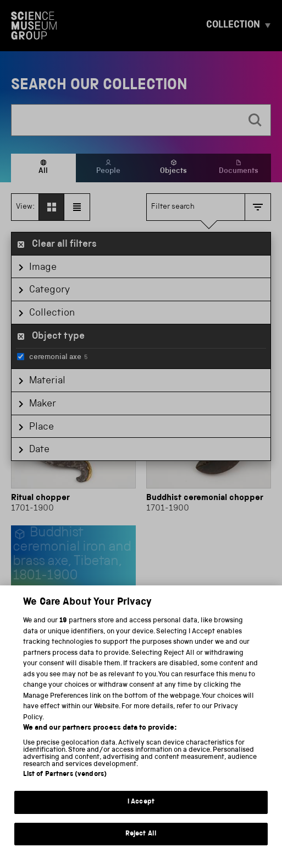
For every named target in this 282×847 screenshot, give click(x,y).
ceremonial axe (52, 357)
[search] (255, 120)
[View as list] (77, 207)
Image (43, 268)
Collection (52, 313)
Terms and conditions (141, 806)
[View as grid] (51, 207)
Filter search (173, 207)
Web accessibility (226, 806)
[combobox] (126, 120)
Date (39, 450)
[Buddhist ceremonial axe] (73, 585)
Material (47, 381)
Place (41, 427)
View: (25, 207)
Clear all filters (64, 244)
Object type (58, 336)
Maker (42, 404)
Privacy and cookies (50, 806)
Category (49, 290)
